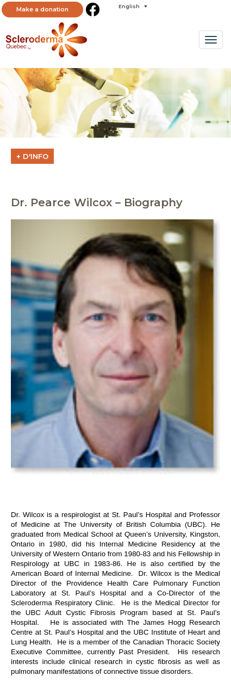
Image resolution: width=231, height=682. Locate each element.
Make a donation (42, 9)
